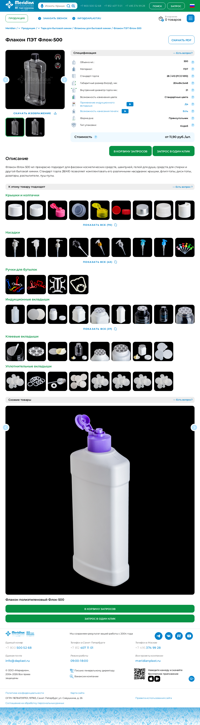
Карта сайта (77, 692)
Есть (185, 111)
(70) (100, 225)
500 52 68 (18, 647)
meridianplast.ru (148, 661)
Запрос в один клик (173, 151)
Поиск (157, 6)
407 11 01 (82, 647)
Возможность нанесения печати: (99, 111)
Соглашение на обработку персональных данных (34, 703)
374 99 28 (148, 647)
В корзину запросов (130, 151)
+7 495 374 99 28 (135, 5)
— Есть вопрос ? (183, 186)
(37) (100, 329)
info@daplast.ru (86, 18)
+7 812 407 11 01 (113, 5)
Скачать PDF (181, 40)
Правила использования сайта (153, 698)
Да (186, 104)
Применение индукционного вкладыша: (97, 104)
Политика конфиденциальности (24, 692)
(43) (100, 262)
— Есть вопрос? (183, 53)
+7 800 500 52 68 (90, 5)
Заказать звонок (52, 18)
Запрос (176, 6)
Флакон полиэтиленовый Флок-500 (34, 600)
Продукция (17, 18)
